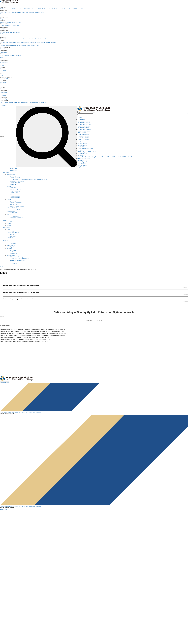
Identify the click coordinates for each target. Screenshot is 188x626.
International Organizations (40, 102)
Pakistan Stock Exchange (6, 102)
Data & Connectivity (12, 207)
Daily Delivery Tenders (94, 157)
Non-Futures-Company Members (38, 179)
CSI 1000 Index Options (67, 9)
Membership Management (23, 39)
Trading (9, 186)
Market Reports (82, 160)
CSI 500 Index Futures (18, 9)
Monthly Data (16, 32)
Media (5, 220)
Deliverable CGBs (82, 157)
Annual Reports (13, 29)
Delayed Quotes (4, 19)
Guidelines (7, 79)
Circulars (2, 69)
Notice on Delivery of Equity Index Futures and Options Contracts (20, 299)
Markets (80, 117)
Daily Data (2, 32)
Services (6, 172)
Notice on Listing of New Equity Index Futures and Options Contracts (21, 292)
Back (1, 278)
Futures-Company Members (21, 179)
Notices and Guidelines (13, 232)
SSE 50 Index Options (79, 9)
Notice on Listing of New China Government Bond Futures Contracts (21, 285)
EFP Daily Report (82, 152)
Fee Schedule (3, 52)
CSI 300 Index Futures (6, 9)
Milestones (3, 95)
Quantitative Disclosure (15, 55)
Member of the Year (35, 39)
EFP (35, 42)
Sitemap (18, 412)
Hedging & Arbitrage (10, 42)
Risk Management (21, 45)
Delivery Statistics (118, 157)
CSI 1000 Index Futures (30, 9)
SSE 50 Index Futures (42, 9)
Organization (3, 92)
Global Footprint (12, 255)
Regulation (6, 227)
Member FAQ (43, 39)
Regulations (3, 82)
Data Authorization (5, 49)
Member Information (10, 39)
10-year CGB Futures (27, 12)
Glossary (7, 412)
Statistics (80, 147)
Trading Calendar (40, 42)
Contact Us (3, 105)
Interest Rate (81, 132)
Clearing (10, 199)
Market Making (30, 42)
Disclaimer (38, 412)
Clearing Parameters (10, 45)
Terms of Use (31, 412)
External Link (4, 509)
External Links (5, 382)
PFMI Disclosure (4, 55)
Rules (1, 75)
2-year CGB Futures (5, 12)
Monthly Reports (4, 29)
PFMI (9, 214)
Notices (2, 65)
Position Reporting (20, 42)
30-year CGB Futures (38, 12)
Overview (2, 39)
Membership (11, 174)
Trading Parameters (51, 42)
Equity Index (81, 119)
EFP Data (18, 22)
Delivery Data (3, 25)
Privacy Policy (24, 412)
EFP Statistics (92, 152)
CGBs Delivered (127, 157)
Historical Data (82, 165)
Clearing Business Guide (32, 45)
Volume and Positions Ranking (8, 22)
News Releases (4, 62)
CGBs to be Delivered (107, 157)
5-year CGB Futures (16, 12)
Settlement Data (82, 153)
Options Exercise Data (13, 25)
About (5, 240)
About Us (2, 412)
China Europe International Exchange (23, 102)
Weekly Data (9, 32)
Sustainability (3, 99)
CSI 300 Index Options (54, 9)
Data (79, 142)
